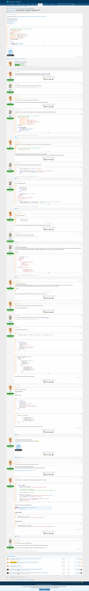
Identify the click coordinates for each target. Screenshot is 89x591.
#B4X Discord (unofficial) (10, 6)
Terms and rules (67, 582)
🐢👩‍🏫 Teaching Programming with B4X (23, 570)
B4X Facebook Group (18, 6)
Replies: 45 (14, 14)
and (19, 457)
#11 (81, 245)
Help (77, 582)
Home (8, 4)
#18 (81, 460)
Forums (40, 4)
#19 (81, 477)
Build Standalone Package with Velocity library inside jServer (28, 558)
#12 (81, 280)
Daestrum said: (18, 98)
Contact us (62, 582)
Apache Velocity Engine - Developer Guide (27, 507)
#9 (81, 211)
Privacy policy (73, 582)
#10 (81, 232)
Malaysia (25, 61)
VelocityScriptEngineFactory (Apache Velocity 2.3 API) (25, 470)
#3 (81, 83)
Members (52, 4)
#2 (81, 71)
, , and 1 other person (17, 58)
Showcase (19, 4)
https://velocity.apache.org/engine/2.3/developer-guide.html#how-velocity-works (32, 16)
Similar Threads (19, 12)
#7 (81, 162)
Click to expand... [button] (48, 151)
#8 (81, 181)
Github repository (27, 12)
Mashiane (11, 570)
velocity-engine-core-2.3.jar (12, 20)
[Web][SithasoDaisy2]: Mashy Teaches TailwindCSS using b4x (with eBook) (26, 569)
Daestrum (10, 89)
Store (24, 4)
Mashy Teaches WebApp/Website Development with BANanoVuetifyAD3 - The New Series (29, 572)
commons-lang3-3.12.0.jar (12, 21)
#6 (81, 140)
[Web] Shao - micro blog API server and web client (28, 562)
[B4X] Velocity (18, 565)
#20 (81, 539)
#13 (81, 301)
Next (12, 69)
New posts (46, 4)
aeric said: (17, 387)
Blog (36, 4)
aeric (8, 12)
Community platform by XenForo (44, 584)
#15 (81, 327)
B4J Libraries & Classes (19, 566)
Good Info (45, 547)
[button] (13, 4)
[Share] (81, 14)
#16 (81, 385)
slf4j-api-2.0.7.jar (10, 22)
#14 (81, 315)
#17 (81, 437)
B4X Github (25, 6)
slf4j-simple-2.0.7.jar (11, 23)
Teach (32, 4)
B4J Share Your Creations (20, 563)
